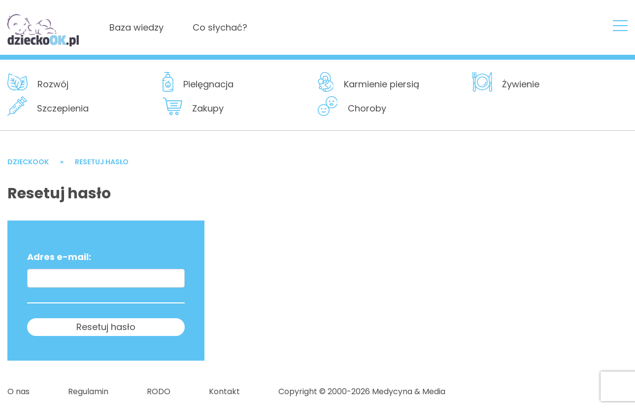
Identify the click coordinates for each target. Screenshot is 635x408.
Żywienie (520, 84)
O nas (18, 391)
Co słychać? (220, 27)
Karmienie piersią (381, 84)
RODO (158, 391)
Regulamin (88, 391)
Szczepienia (63, 108)
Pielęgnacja (208, 84)
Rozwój (52, 84)
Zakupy (208, 108)
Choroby (367, 108)
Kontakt (224, 391)
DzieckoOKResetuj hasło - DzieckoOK (43, 26)
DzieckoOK (28, 162)
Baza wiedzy (136, 27)
